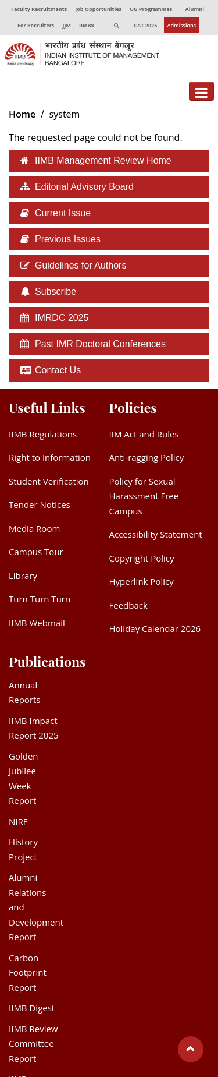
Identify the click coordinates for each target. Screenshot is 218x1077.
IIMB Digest (32, 1008)
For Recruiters (35, 25)
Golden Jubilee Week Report (23, 778)
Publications (47, 661)
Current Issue (63, 213)
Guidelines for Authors (80, 265)
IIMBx (86, 25)
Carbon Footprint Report (28, 972)
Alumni (194, 9)
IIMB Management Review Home (103, 160)
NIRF (18, 821)
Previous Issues (68, 239)
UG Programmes (151, 9)
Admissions (181, 25)
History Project (23, 849)
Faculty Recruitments (39, 9)
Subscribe (55, 291)
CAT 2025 (145, 25)
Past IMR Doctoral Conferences (100, 344)
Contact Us (58, 370)
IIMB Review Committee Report (33, 1043)
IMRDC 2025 (61, 318)
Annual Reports (25, 692)
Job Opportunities (98, 9)
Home (22, 114)
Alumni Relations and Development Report (36, 906)
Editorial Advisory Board (84, 187)
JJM (66, 25)
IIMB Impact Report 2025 (34, 728)
